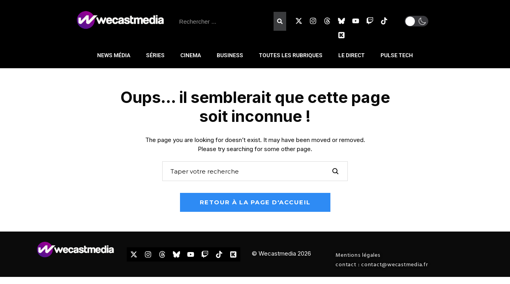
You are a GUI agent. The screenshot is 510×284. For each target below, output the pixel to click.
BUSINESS (230, 55)
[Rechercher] (280, 21)
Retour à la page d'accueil (255, 202)
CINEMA (190, 55)
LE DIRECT (351, 55)
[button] (416, 21)
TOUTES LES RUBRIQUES (290, 55)
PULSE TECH (397, 55)
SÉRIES (155, 55)
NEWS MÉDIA (113, 55)
